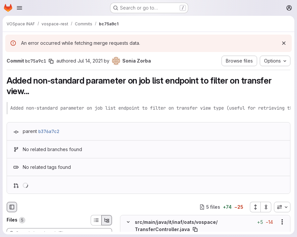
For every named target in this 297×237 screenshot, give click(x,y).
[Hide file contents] (128, 222)
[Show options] (282, 222)
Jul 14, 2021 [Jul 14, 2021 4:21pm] (90, 61)
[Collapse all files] (266, 207)
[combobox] (282, 207)
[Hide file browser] (12, 207)
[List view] (96, 220)
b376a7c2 (48, 131)
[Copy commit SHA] (51, 61)
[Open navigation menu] (19, 8)
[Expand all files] (255, 207)
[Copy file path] (195, 229)
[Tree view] (107, 220)
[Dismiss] (284, 43)
